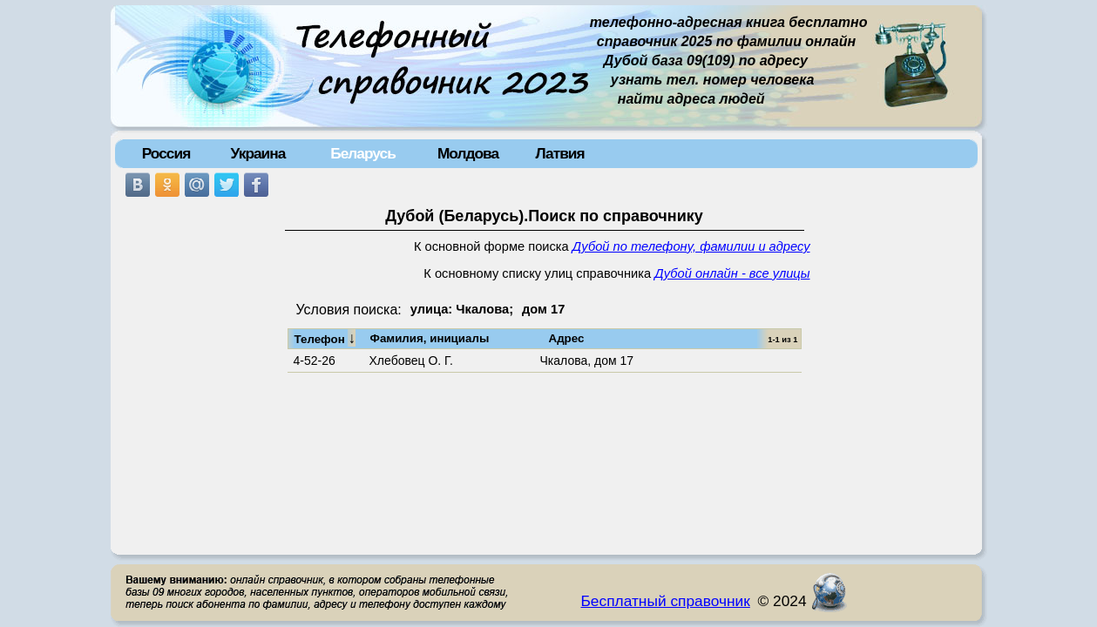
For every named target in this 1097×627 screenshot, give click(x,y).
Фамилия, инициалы (430, 338)
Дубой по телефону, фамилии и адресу (691, 246)
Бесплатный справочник (665, 601)
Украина (258, 153)
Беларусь (363, 153)
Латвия (559, 153)
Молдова (467, 153)
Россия (166, 153)
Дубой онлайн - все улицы (731, 273)
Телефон (325, 338)
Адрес (567, 338)
